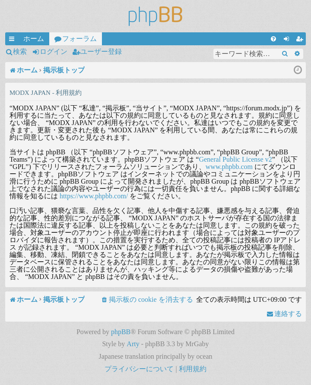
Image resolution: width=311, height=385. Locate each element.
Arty (133, 343)
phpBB (120, 331)
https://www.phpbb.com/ (94, 196)
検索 (20, 51)
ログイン (53, 51)
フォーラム (79, 38)
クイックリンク (13, 40)
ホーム (33, 38)
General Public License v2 (235, 159)
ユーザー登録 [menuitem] (301, 40)
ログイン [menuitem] (288, 40)
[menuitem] (273, 38)
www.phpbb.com (229, 166)
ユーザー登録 (101, 51)
